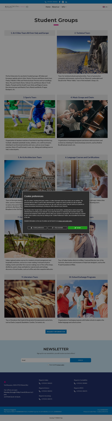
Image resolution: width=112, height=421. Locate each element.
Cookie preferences (37, 228)
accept (78, 228)
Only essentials (57, 228)
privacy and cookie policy (65, 221)
